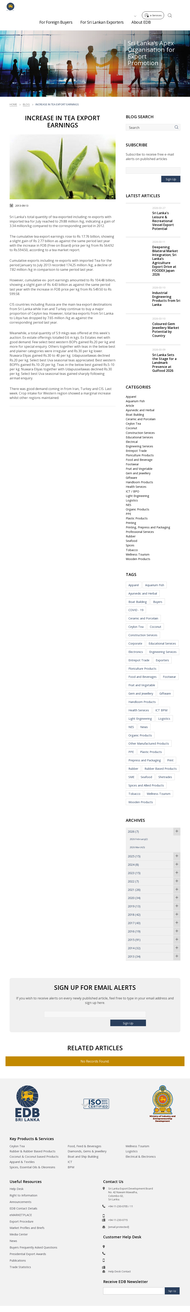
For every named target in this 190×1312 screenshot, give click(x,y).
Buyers (157, 602)
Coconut (131, 428)
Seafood (131, 541)
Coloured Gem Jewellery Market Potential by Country (165, 330)
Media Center (19, 1234)
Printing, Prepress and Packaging (148, 527)
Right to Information (23, 1195)
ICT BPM (161, 710)
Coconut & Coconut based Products (34, 1156)
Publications (18, 1260)
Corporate (135, 643)
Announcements (20, 1202)
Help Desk (16, 1189)
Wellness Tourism (137, 554)
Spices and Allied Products (146, 785)
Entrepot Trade (136, 451)
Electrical (132, 442)
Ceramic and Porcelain (141, 419)
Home (13, 104)
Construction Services (140, 433)
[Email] (134, 1290)
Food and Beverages (142, 677)
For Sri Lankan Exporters (101, 24)
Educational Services (139, 437)
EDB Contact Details (23, 1208)
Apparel (131, 397)
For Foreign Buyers (55, 24)
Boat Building (135, 415)
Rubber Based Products (161, 769)
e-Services (154, 5)
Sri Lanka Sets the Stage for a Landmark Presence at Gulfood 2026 (164, 363)
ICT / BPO (132, 491)
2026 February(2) (139, 839)
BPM (71, 1167)
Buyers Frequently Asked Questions (33, 1247)
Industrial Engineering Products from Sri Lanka (166, 299)
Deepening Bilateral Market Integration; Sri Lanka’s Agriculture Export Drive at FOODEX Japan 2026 (165, 261)
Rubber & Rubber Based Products (32, 1151)
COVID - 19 (135, 610)
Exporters (162, 660)
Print (170, 760)
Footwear (132, 464)
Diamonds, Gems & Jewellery (87, 1151)
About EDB (141, 24)
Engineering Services (139, 446)
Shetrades (165, 777)
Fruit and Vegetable (139, 469)
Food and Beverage (139, 460)
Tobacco (132, 550)
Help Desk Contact (119, 1271)
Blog (26, 104)
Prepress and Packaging (144, 760)
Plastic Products (137, 518)
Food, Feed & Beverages (84, 1146)
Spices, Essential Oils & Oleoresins (32, 1167)
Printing (131, 523)
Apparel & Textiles (22, 1162)
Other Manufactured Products (148, 743)
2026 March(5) (137, 847)
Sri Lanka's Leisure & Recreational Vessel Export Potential (163, 221)
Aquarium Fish (135, 401)
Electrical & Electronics (141, 1156)
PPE (128, 514)
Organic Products (137, 509)
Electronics (135, 652)
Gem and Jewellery (138, 473)
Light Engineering (137, 496)
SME (131, 777)
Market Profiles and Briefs (27, 1228)
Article (130, 406)
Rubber (131, 536)
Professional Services (140, 532)
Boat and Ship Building (83, 1156)
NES (128, 505)
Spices (130, 545)
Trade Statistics (20, 1267)
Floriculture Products (140, 455)
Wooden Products (138, 559)
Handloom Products (139, 482)
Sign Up (171, 179)
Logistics (132, 500)
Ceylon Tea (133, 423)
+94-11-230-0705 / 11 (120, 1206)
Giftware (131, 478)
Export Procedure (21, 1221)
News (144, 727)
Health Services (136, 487)
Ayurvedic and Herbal (140, 410)
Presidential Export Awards (28, 1254)
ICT (70, 1162)
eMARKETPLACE (21, 1215)
